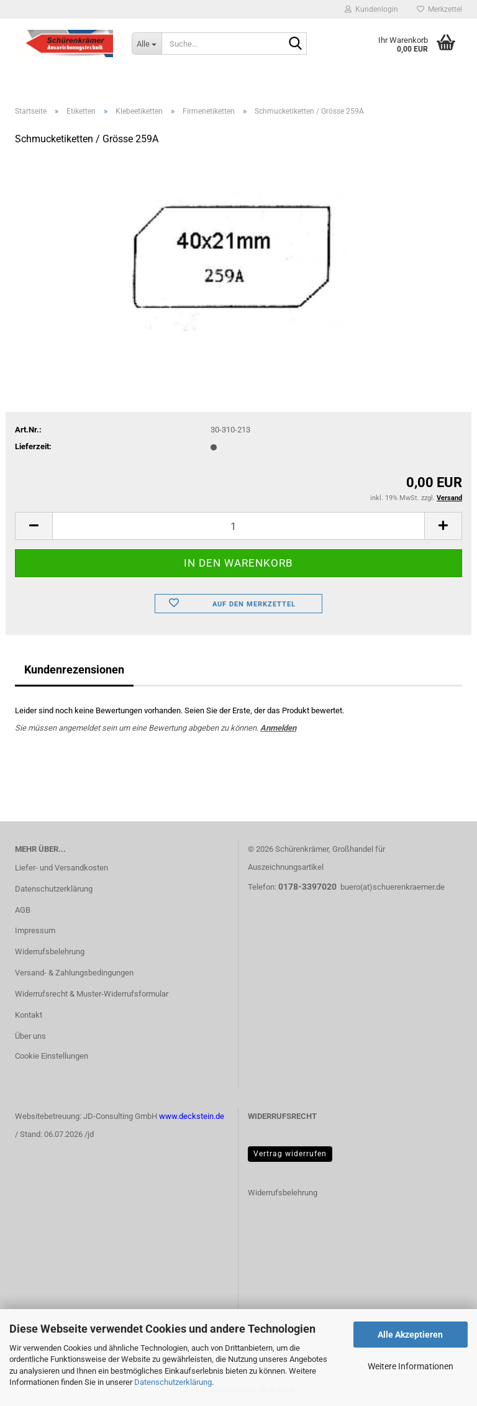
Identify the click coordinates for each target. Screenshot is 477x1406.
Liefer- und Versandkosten (61, 867)
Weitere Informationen (410, 1366)
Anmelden (278, 728)
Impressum (35, 930)
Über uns (30, 1036)
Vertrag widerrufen (290, 1153)
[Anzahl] (238, 526)
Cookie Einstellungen (51, 1056)
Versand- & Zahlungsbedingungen (74, 972)
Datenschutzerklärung (173, 1382)
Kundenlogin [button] (371, 9)
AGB (22, 910)
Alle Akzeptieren (410, 1335)
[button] (33, 526)
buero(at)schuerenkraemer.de (392, 887)
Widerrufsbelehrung (49, 951)
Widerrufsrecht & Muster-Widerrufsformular (91, 993)
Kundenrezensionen (74, 669)
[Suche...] (146, 43)
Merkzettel (439, 9)
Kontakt (28, 1015)
